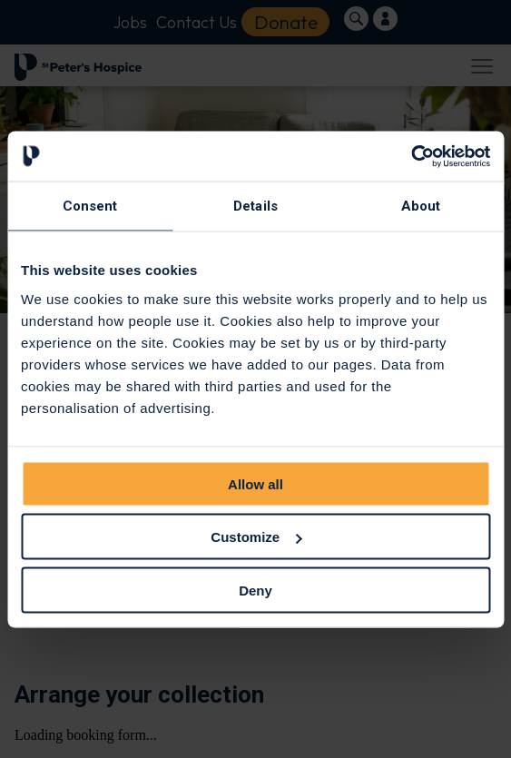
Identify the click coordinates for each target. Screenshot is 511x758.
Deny (255, 589)
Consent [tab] (90, 206)
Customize (256, 537)
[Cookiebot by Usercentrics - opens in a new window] (410, 156)
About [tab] (421, 206)
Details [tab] (255, 206)
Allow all (255, 483)
